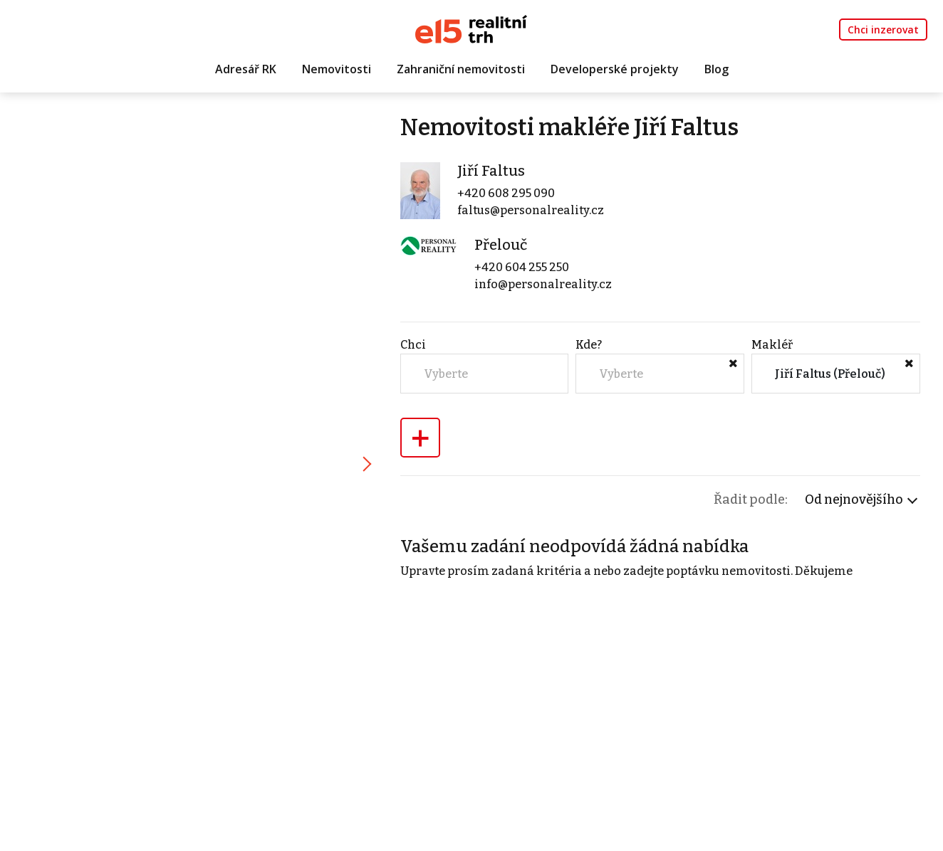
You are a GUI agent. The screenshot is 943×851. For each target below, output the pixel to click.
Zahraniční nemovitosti (461, 69)
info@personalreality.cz (543, 284)
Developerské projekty (615, 69)
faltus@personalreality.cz (530, 210)
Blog (716, 69)
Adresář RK (245, 69)
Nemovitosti (336, 69)
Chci (413, 345)
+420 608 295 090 (506, 193)
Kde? (588, 345)
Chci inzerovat (883, 29)
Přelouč (500, 244)
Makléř (772, 345)
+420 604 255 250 (521, 267)
